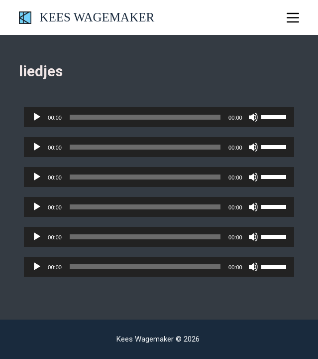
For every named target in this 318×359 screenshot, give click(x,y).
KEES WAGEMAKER (96, 17)
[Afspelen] (37, 117)
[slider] (145, 117)
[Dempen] (253, 117)
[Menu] (293, 17)
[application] (159, 117)
